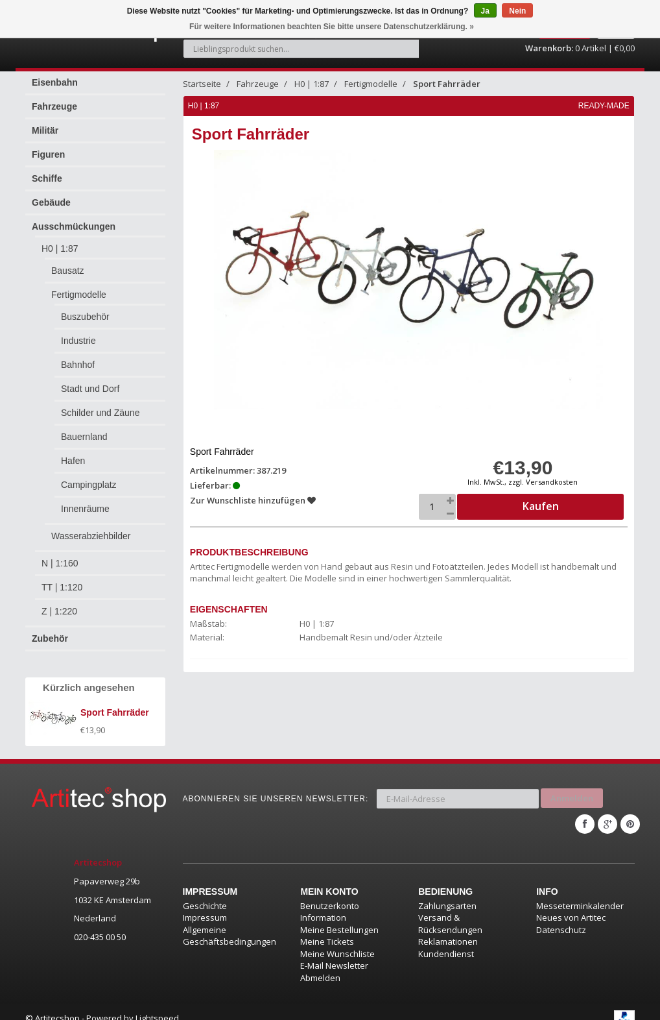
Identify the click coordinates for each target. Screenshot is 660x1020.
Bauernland (84, 429)
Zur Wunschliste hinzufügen (253, 493)
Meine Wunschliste (337, 941)
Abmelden (320, 965)
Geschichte (205, 893)
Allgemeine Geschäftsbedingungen (229, 923)
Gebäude (51, 195)
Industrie (78, 333)
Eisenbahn (55, 75)
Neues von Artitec (571, 905)
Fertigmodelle (78, 287)
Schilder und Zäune (100, 405)
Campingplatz (89, 477)
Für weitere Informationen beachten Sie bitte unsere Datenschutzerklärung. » (331, 26)
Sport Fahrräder (446, 76)
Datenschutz (561, 917)
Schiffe (47, 171)
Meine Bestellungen (339, 917)
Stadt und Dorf (90, 381)
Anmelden (571, 789)
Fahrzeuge (54, 99)
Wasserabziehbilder (90, 529)
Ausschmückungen (73, 219)
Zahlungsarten (447, 893)
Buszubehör (85, 309)
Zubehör (50, 631)
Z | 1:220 (59, 604)
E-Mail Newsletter (334, 953)
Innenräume (85, 501)
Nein (517, 11)
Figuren (48, 147)
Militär (45, 123)
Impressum (205, 905)
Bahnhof (78, 357)
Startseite (202, 76)
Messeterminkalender (580, 893)
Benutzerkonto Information (329, 899)
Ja (485, 11)
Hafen (73, 453)
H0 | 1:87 (59, 241)
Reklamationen (448, 929)
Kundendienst (446, 941)
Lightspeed (157, 1005)
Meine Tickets (327, 929)
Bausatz (67, 263)
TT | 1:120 (61, 580)
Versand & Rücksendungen (450, 911)
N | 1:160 (59, 556)
